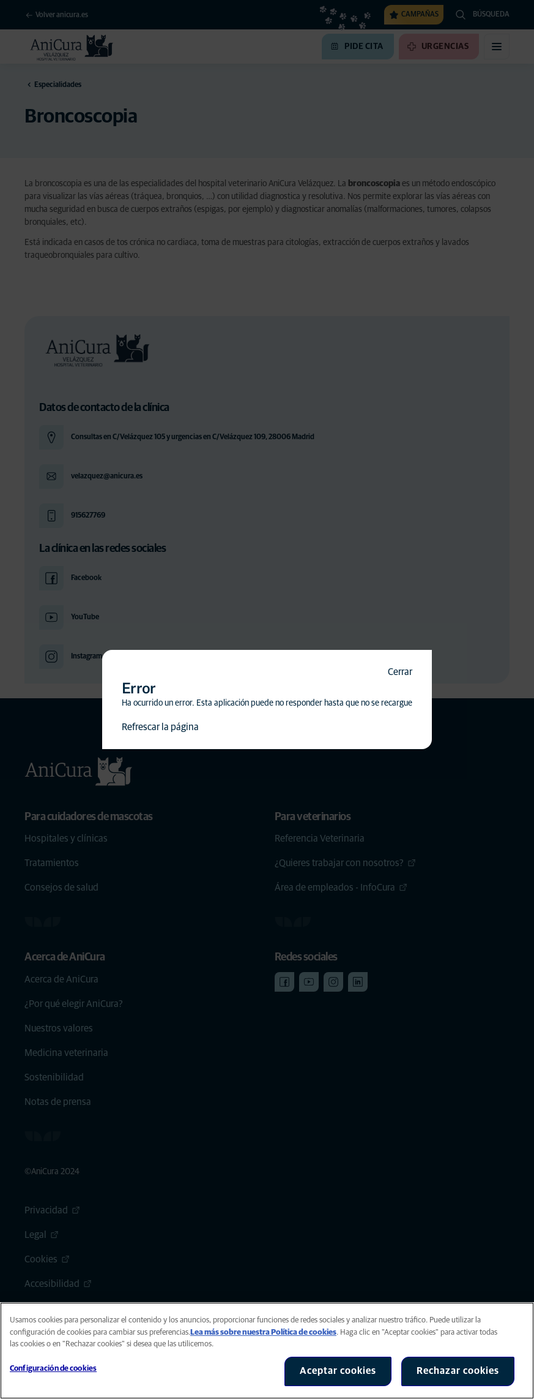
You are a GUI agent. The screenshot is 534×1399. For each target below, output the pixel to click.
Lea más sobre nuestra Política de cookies (263, 1333)
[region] (267, 1350)
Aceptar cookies (338, 1371)
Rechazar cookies (458, 1371)
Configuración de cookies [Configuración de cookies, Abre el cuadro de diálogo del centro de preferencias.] (53, 1369)
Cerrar (400, 672)
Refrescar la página (160, 727)
